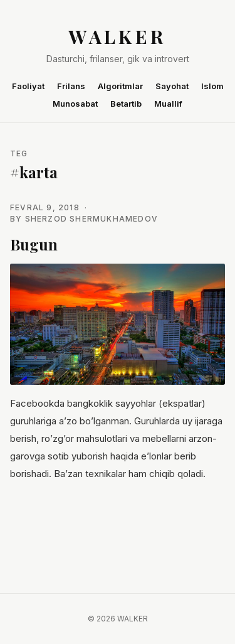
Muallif (168, 104)
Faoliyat (28, 86)
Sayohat (172, 86)
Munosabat (75, 104)
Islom (212, 86)
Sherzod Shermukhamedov (91, 218)
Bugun (34, 244)
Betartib (126, 104)
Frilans (71, 86)
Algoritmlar (120, 86)
